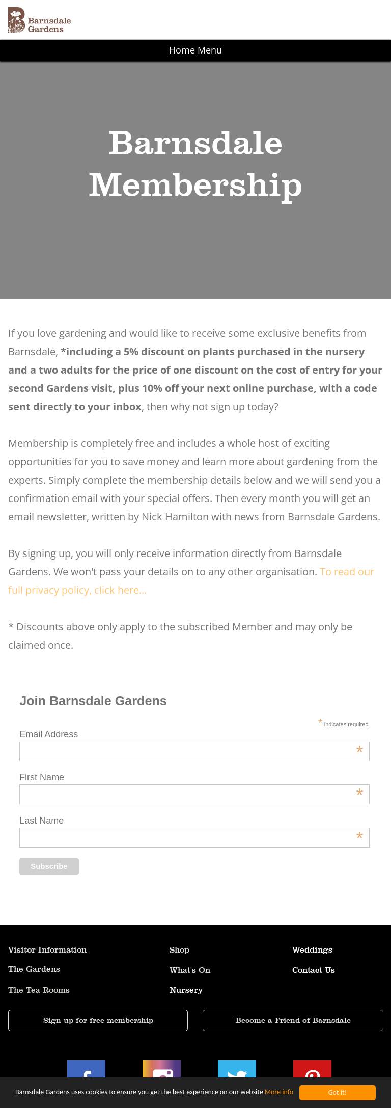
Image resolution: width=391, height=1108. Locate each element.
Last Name (191, 820)
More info (279, 1093)
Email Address (191, 734)
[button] (195, 20)
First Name (191, 777)
